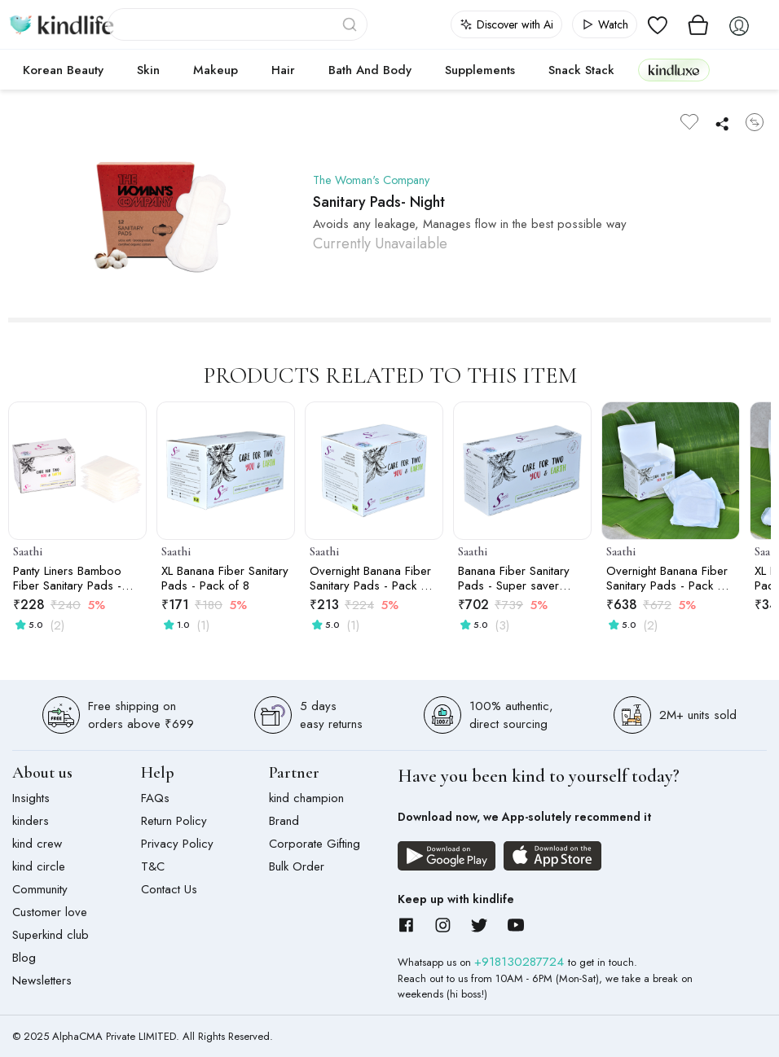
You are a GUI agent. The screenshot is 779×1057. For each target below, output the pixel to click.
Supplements (480, 70)
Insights (31, 798)
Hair (283, 70)
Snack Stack (581, 70)
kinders (30, 821)
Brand (284, 821)
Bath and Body (370, 70)
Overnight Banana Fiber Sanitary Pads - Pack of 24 (667, 578)
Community (40, 889)
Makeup (215, 70)
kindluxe (674, 69)
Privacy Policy (177, 844)
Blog (24, 958)
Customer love (49, 912)
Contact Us (169, 889)
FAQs (155, 798)
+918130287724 (521, 962)
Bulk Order (296, 866)
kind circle (38, 866)
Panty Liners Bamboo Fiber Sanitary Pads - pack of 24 (67, 578)
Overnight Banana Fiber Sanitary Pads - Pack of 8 (370, 578)
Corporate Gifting (314, 844)
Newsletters (42, 980)
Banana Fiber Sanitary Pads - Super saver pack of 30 (514, 578)
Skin (148, 70)
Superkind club (50, 935)
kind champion (306, 798)
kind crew (37, 844)
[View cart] (698, 24)
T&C (153, 866)
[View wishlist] (657, 24)
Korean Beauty (63, 70)
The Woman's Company (375, 180)
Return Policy (174, 821)
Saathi (27, 551)
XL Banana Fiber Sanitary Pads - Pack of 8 (224, 578)
